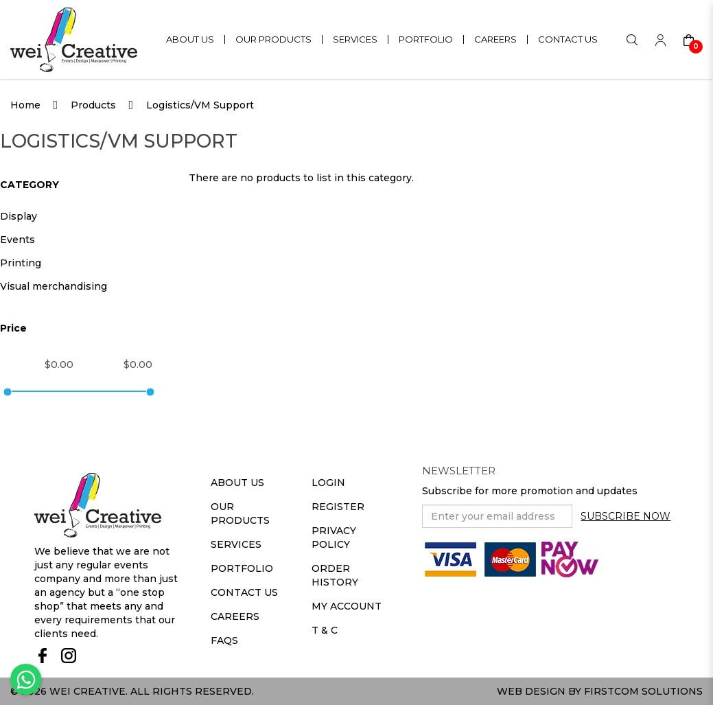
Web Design (531, 691)
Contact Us (244, 592)
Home (25, 105)
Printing (20, 263)
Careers (235, 616)
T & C (325, 630)
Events (17, 239)
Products (93, 105)
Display (18, 216)
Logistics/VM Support (200, 105)
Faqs (224, 640)
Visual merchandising (53, 286)
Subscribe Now (625, 516)
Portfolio (242, 568)
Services (236, 544)
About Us (237, 482)
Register (338, 506)
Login (328, 482)
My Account (347, 606)
